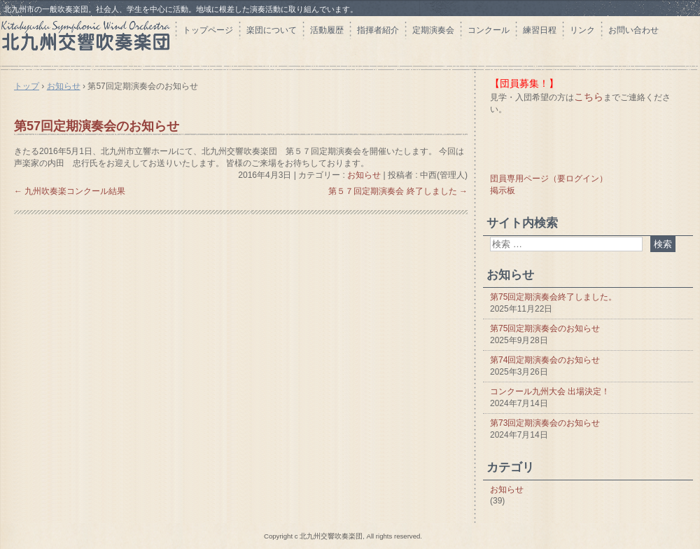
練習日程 (539, 30)
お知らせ (364, 175)
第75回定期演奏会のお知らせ (545, 328)
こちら (588, 96)
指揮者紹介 (378, 30)
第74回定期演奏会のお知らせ (545, 360)
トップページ (208, 30)
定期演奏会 (433, 30)
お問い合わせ (633, 30)
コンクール (489, 30)
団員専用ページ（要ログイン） (549, 178)
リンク (582, 30)
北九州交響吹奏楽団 (87, 40)
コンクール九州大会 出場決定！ (550, 391)
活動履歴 (327, 30)
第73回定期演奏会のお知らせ (545, 423)
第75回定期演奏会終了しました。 (553, 297)
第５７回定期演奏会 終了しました (398, 191)
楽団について (271, 30)
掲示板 (502, 190)
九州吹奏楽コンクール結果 (69, 191)
